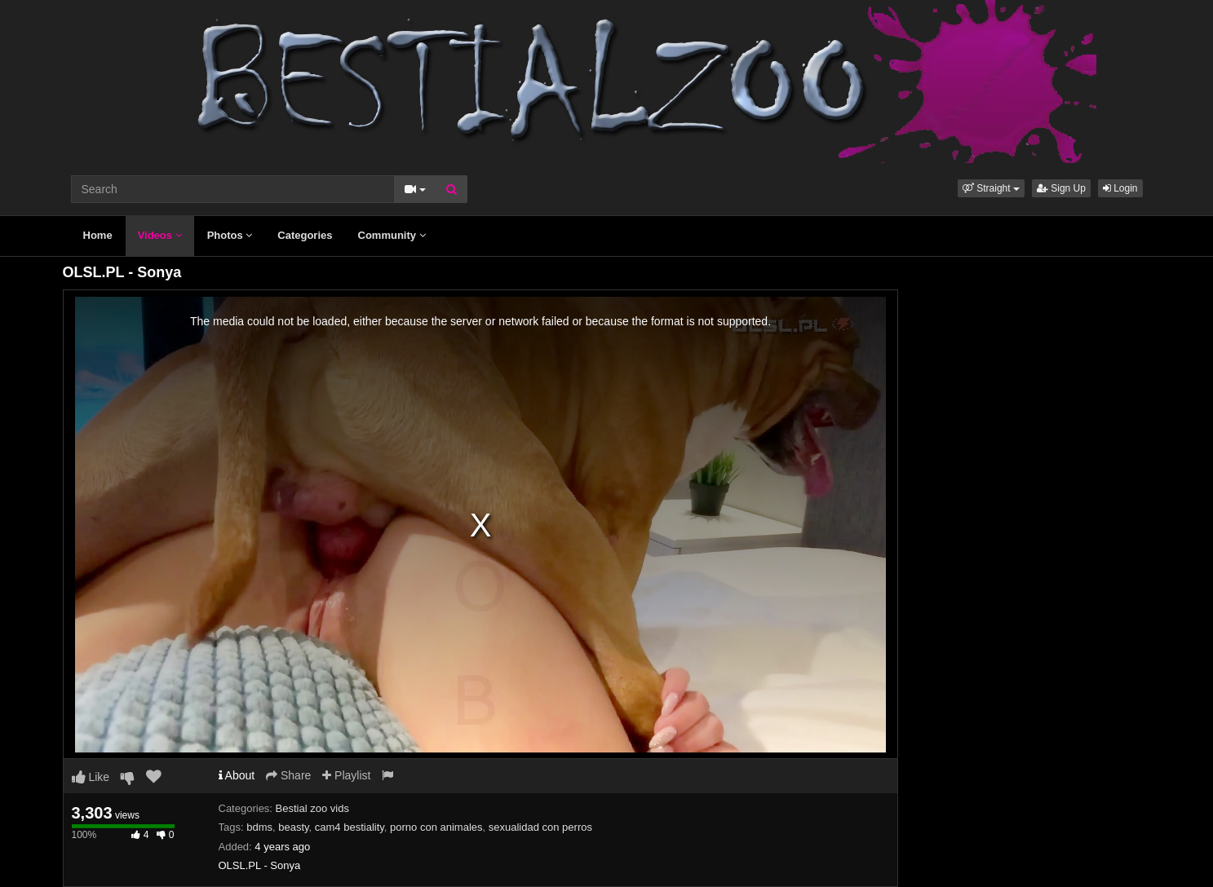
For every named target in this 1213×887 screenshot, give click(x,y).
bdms (259, 827)
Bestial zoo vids (312, 808)
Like (91, 776)
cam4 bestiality (349, 827)
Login (1120, 188)
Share (288, 775)
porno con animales (436, 827)
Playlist (346, 775)
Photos (230, 235)
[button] (991, 188)
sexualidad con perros (540, 827)
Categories (304, 235)
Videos (160, 235)
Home (98, 235)
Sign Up (1061, 188)
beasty (293, 827)
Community (392, 235)
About (237, 775)
